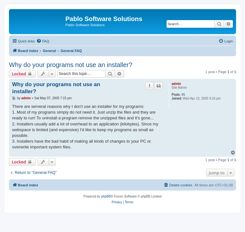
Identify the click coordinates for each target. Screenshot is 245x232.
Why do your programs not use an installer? (70, 64)
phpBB (106, 196)
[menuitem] (42, 41)
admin (176, 84)
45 (183, 94)
